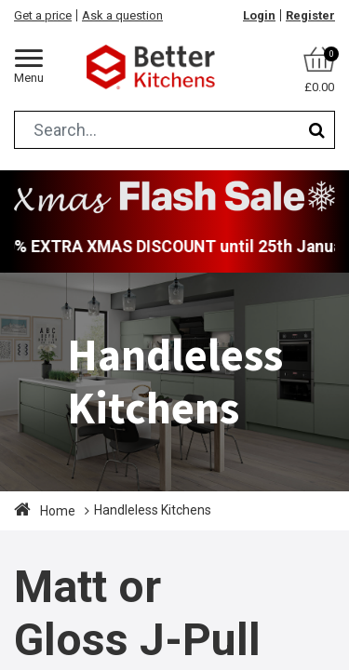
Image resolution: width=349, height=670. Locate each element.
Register (310, 15)
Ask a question (122, 15)
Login (259, 15)
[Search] (317, 130)
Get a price (43, 15)
